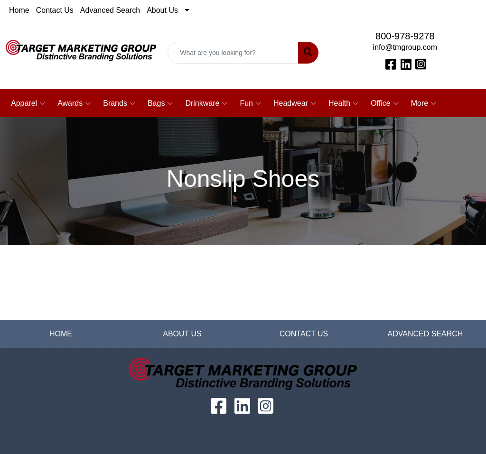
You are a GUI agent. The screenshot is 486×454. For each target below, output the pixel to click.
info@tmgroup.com (405, 47)
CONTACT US (304, 334)
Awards (74, 103)
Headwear (294, 103)
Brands (119, 103)
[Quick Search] (233, 53)
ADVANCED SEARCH (425, 334)
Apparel (28, 103)
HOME (60, 334)
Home (19, 10)
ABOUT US (182, 334)
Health (343, 103)
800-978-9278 (405, 36)
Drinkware (206, 103)
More (423, 103)
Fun (250, 103)
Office (385, 103)
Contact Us (55, 10)
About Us (162, 10)
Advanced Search (110, 10)
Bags (160, 103)
